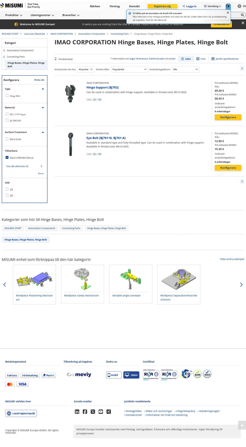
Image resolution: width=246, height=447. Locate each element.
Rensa (41, 173)
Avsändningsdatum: (160, 69)
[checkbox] (24, 96)
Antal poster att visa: (65, 69)
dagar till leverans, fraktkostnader (147, 58)
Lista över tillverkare (34, 33)
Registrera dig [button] (162, 6)
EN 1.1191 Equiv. (18, 114)
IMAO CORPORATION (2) (22, 157)
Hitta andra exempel (232, 259)
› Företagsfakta (132, 411)
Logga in (189, 6)
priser (172, 58)
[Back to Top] (242, 425)
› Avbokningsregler (209, 411)
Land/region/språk (23, 413)
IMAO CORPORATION (61, 33)
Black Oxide (15, 139)
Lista (188, 58)
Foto (203, 58)
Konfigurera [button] (228, 117)
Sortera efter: (103, 69)
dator (131, 375)
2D (94, 99)
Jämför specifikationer (227, 58)
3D (99, 99)
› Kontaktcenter (133, 415)
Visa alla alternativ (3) (17, 166)
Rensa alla (39, 79)
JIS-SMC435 (15, 120)
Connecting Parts (120, 33)
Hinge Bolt (15, 95)
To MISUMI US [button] (221, 24)
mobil (113, 375)
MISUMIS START (10, 33)
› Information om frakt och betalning (166, 415)
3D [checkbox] (11, 195)
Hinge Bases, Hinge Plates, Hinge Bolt (26, 64)
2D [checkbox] (11, 189)
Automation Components (91, 33)
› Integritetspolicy (185, 411)
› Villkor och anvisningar (158, 411)
